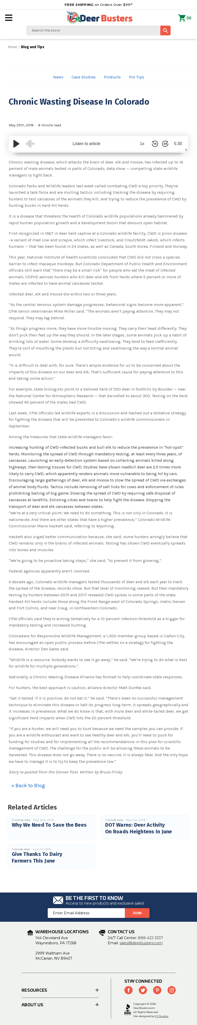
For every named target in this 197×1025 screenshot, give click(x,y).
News (58, 77)
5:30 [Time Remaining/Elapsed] (178, 143)
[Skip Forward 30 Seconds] (165, 144)
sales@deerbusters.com (141, 943)
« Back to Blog (28, 785)
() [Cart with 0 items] (184, 18)
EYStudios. (162, 1016)
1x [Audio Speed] (142, 143)
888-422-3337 (150, 938)
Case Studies (84, 77)
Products (112, 77)
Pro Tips (136, 77)
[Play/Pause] (16, 144)
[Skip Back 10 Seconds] (155, 144)
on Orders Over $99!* (98, 5)
